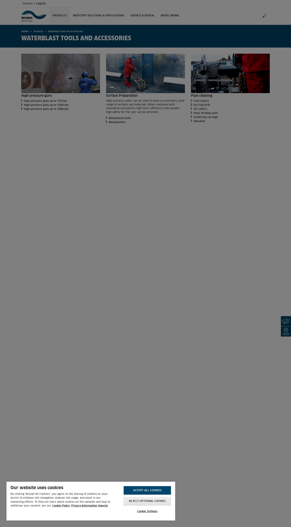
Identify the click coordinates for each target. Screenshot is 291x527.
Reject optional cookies (147, 501)
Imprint (103, 506)
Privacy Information (84, 506)
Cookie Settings (147, 511)
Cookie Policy (61, 506)
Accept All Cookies (147, 490)
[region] (90, 501)
